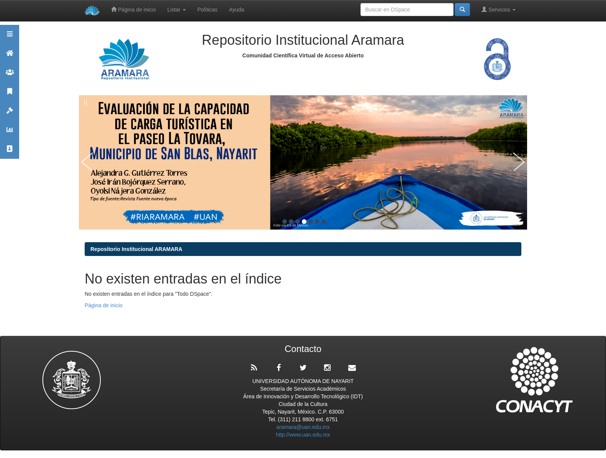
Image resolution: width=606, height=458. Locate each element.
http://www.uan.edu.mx (303, 435)
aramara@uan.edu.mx (303, 427)
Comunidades (9, 75)
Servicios (499, 9)
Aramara (9, 56)
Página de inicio (133, 9)
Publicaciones (9, 94)
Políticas (207, 10)
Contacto (9, 152)
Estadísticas (9, 133)
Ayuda (236, 10)
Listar (176, 10)
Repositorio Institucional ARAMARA (136, 249)
